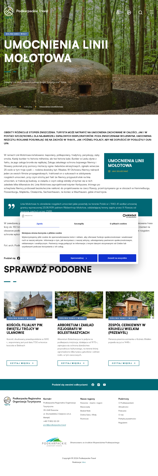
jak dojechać (120, 171)
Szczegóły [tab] (79, 223)
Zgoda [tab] (40, 223)
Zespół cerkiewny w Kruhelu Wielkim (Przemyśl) (127, 329)
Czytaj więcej (22, 363)
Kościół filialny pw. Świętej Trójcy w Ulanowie (25, 329)
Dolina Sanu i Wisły (21, 318)
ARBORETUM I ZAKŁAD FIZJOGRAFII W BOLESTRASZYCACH (76, 329)
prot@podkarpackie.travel (54, 425)
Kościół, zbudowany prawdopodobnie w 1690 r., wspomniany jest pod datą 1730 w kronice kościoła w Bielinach (28, 342)
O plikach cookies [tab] (118, 223)
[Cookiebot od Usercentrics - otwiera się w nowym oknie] (124, 216)
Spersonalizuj (79, 258)
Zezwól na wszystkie (117, 258)
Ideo (84, 462)
